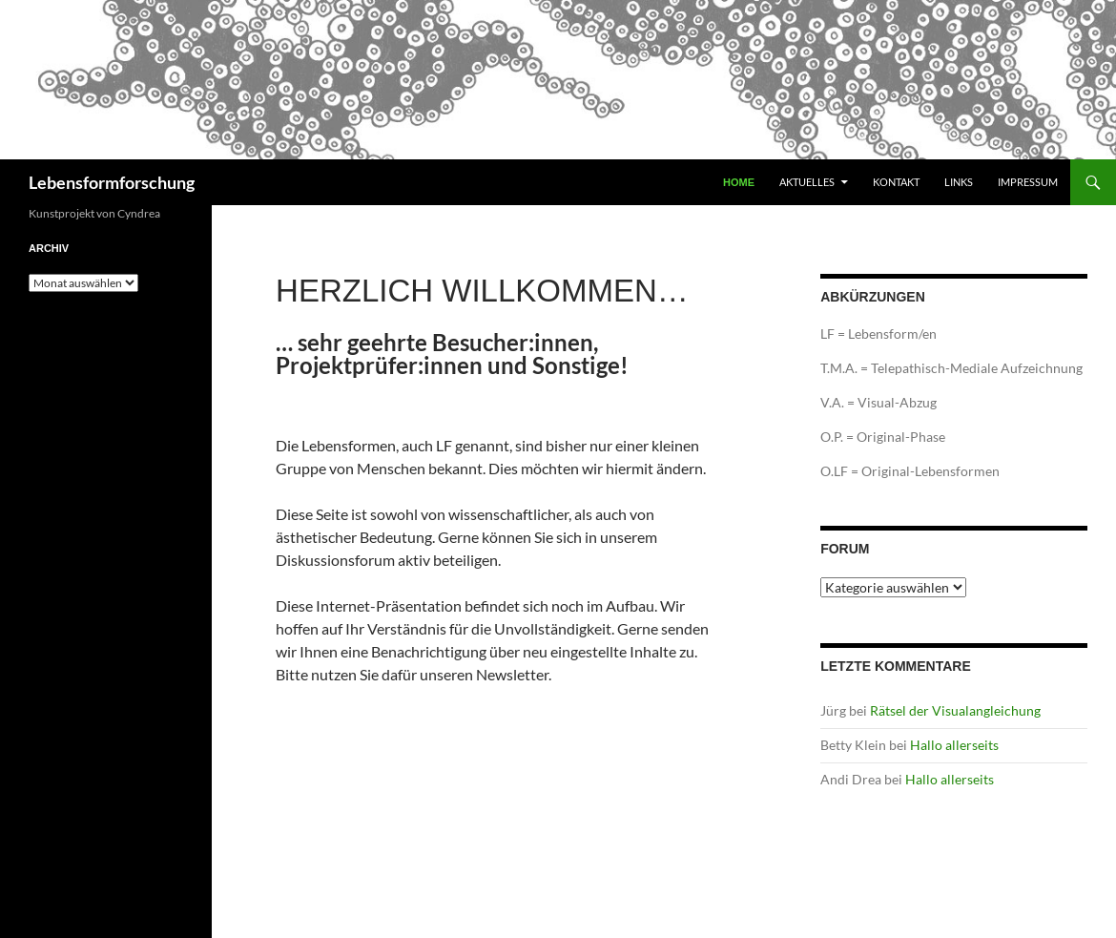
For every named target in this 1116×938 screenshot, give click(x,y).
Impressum (1028, 182)
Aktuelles (807, 182)
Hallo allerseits (954, 745)
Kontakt (896, 182)
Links (958, 182)
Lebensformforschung (112, 182)
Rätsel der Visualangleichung (955, 710)
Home (738, 182)
